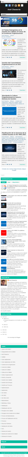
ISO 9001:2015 (22, 139)
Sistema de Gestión (13, 103)
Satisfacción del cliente (7, 426)
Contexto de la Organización (8, 364)
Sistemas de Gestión (7, 436)
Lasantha (22, 454)
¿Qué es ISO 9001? (6, 349)
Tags (9, 182)
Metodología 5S (5, 25)
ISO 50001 (4, 392)
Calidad (3, 138)
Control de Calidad (6, 367)
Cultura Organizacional (7, 374)
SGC (3, 428)
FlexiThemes (10, 454)
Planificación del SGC (13, 140)
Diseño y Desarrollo (6, 377)
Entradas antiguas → (22, 169)
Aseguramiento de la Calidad (8, 351)
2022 (3, 330)
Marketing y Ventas (6, 403)
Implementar (4, 390)
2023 (3, 316)
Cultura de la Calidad (13, 102)
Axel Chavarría (14, 9)
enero (5, 326)
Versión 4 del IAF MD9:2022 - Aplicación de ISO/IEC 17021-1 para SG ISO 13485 (16, 241)
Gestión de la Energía (7, 382)
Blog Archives (16, 182)
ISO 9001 (17, 139)
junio (5, 324)
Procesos (4, 421)
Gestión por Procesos (7, 385)
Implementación (5, 387)
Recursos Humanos (6, 423)
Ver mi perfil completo (6, 310)
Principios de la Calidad (7, 410)
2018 (3, 332)
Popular (3, 182)
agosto (5, 318)
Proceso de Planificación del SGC (9, 418)
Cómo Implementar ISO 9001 (8, 362)
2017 (3, 334)
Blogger (18, 337)
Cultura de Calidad (6, 369)
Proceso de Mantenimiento (8, 416)
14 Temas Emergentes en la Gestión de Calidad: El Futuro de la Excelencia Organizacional (14, 31)
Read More (22, 57)
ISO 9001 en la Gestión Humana (15, 259)
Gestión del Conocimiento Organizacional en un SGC (11, 63)
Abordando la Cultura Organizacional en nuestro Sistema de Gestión (11, 97)
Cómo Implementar (10, 138)
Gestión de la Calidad (9, 139)
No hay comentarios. (6, 36)
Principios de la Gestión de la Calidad (10, 413)
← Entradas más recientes (7, 169)
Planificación (5, 140)
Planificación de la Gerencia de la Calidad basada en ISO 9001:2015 (14, 133)
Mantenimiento (5, 400)
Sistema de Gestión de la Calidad (9, 433)
